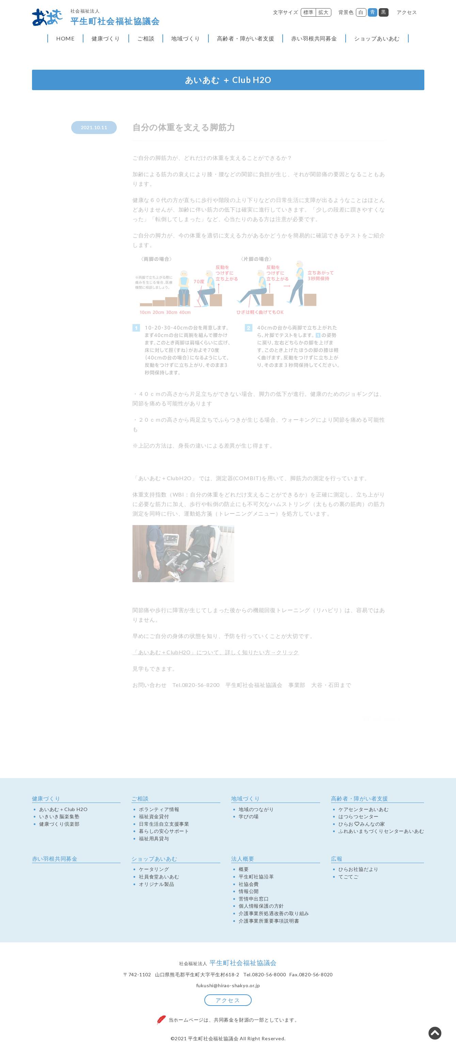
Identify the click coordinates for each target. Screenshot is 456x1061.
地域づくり (185, 39)
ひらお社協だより (359, 870)
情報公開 (249, 892)
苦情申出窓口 (254, 900)
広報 (337, 860)
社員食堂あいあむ (159, 878)
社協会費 (249, 885)
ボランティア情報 (159, 810)
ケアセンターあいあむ (364, 810)
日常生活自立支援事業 (164, 825)
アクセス (407, 12)
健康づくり (106, 39)
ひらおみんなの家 (362, 825)
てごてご (349, 878)
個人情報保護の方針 (261, 907)
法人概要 (242, 860)
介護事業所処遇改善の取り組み (274, 914)
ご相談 (145, 39)
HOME (65, 39)
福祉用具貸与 (154, 840)
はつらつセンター (359, 817)
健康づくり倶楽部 (59, 825)
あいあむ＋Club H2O (63, 810)
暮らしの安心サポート (164, 832)
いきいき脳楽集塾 (59, 817)
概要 (244, 870)
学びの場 (249, 817)
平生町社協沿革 (256, 878)
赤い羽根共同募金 (314, 39)
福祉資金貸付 (154, 817)
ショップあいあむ (377, 39)
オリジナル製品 (156, 885)
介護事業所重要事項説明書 (269, 922)
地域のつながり (256, 810)
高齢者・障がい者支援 (245, 39)
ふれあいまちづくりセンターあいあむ (381, 832)
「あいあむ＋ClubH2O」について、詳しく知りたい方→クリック (216, 654)
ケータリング (154, 870)
